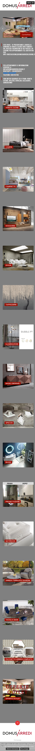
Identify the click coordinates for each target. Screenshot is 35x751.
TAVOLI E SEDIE (12, 620)
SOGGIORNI (10, 226)
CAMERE (9, 147)
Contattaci (26, 34)
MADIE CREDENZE (13, 383)
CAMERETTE (11, 186)
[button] (30, 2)
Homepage (17, 740)
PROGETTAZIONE (13, 502)
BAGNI (8, 462)
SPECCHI (9, 423)
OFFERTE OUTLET (13, 699)
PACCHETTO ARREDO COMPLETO (19, 659)
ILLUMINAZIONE (12, 344)
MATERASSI (10, 541)
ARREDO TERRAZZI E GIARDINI (18, 580)
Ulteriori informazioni (13, 749)
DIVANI (8, 265)
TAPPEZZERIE (11, 305)
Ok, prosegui (24, 749)
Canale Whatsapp (9, 73)
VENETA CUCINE (12, 108)
